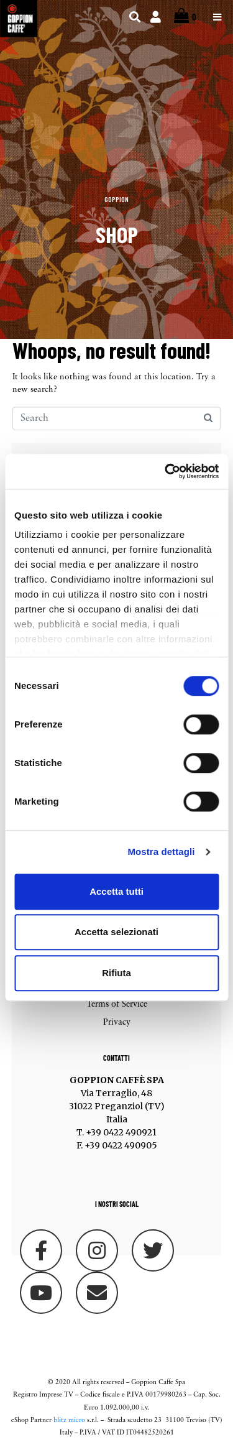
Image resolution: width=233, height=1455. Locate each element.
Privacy (116, 1022)
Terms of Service (116, 1004)
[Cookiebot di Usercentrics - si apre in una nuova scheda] (166, 471)
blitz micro (69, 1420)
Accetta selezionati (116, 931)
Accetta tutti (116, 891)
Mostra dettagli (160, 851)
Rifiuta (116, 973)
